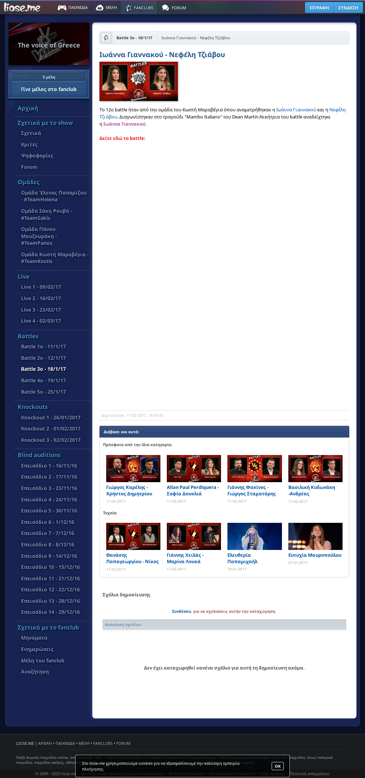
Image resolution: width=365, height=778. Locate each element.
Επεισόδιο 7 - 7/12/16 (47, 533)
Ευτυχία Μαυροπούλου (314, 555)
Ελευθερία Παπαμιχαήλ (242, 558)
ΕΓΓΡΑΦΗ (319, 8)
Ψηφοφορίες (37, 155)
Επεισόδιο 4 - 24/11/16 (49, 499)
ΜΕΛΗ (83, 743)
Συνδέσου (181, 611)
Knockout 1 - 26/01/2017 (51, 417)
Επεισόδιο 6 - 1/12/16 (47, 522)
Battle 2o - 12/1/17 (43, 357)
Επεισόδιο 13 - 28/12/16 (50, 600)
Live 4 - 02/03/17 (41, 320)
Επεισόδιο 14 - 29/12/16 (50, 611)
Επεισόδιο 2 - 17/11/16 (49, 476)
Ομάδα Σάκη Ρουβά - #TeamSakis (46, 214)
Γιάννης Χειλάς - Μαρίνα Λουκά (185, 558)
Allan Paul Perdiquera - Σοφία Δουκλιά (193, 490)
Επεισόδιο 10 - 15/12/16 (50, 567)
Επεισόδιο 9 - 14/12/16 (49, 555)
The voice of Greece (49, 45)
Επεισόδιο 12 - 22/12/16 (50, 589)
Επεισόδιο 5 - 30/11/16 (49, 510)
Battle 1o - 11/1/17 (43, 346)
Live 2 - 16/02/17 (41, 298)
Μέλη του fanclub (43, 660)
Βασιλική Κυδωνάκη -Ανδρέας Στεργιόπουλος (311, 490)
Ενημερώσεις (37, 649)
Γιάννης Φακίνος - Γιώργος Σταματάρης (251, 490)
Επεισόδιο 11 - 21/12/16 (50, 578)
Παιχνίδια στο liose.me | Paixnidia (23, 7)
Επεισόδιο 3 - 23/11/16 (49, 488)
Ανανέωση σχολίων (123, 624)
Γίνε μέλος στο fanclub (49, 82)
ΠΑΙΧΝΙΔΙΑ (65, 743)
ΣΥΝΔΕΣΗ (348, 8)
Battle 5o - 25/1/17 (43, 391)
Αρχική (28, 108)
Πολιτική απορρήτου (309, 773)
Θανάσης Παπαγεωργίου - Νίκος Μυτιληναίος (132, 558)
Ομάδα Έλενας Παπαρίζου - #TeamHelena (54, 196)
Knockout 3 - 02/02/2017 (51, 439)
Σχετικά (31, 133)
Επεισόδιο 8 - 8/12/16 (47, 544)
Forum (29, 166)
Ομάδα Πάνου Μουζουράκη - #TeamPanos (39, 236)
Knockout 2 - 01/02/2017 (51, 428)
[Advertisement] (224, 353)
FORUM (123, 743)
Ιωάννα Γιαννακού (296, 109)
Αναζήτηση (35, 671)
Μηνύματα (34, 637)
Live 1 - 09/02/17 (41, 286)
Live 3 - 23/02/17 (41, 309)
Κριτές (29, 144)
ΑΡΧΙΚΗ (45, 743)
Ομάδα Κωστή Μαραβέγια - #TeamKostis (54, 258)
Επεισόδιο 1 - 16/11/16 (49, 465)
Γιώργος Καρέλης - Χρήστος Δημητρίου (129, 490)
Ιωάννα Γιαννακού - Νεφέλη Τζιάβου (162, 55)
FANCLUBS (103, 743)
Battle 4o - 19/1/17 (43, 380)
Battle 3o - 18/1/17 (43, 368)
